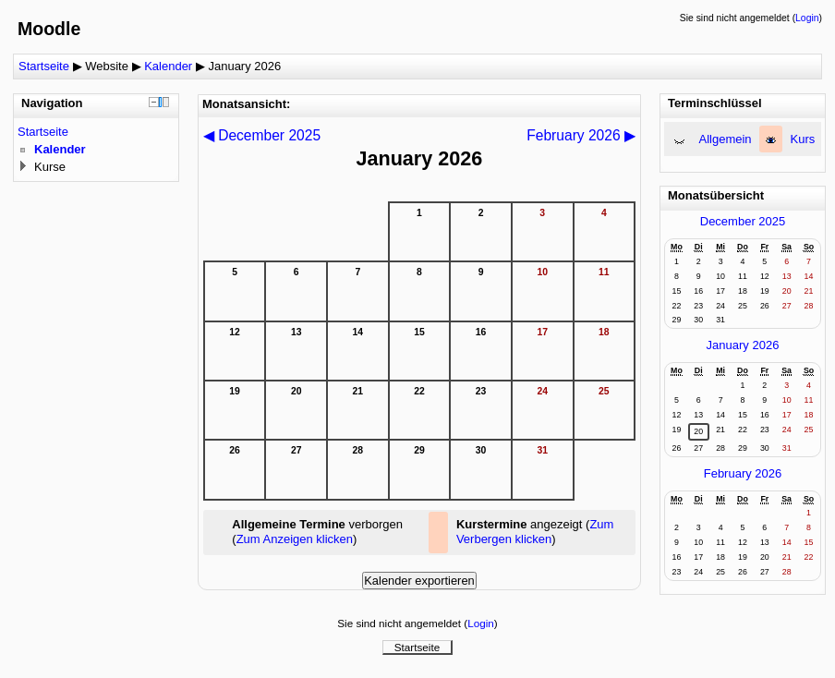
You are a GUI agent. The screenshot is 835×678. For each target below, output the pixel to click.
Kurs (803, 139)
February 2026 (743, 473)
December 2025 (743, 221)
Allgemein (725, 139)
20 (698, 431)
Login (806, 18)
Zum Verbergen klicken (535, 531)
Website (106, 66)
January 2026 (244, 66)
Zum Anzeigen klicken (294, 539)
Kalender (168, 66)
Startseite (43, 66)
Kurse (50, 167)
